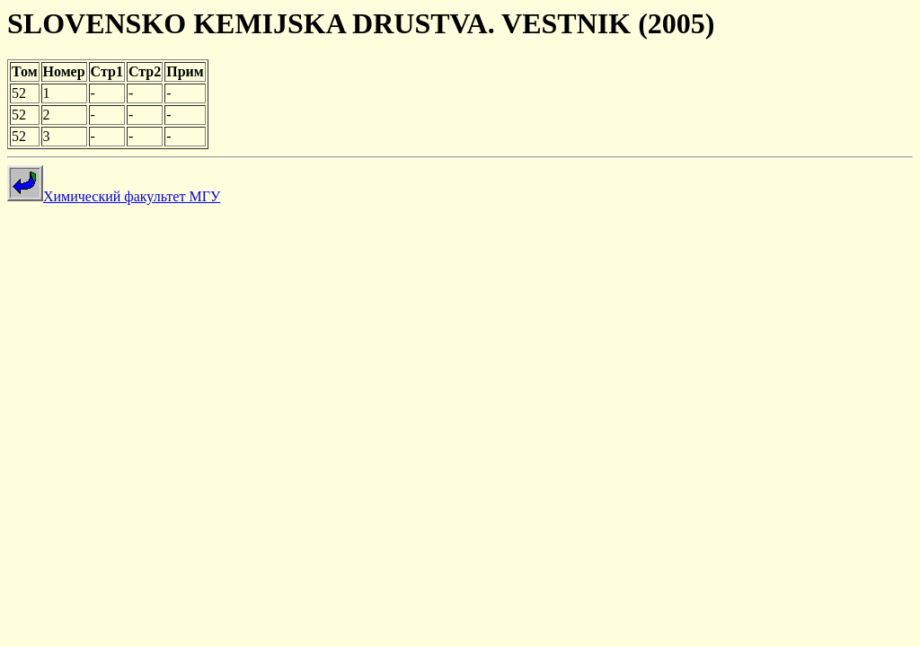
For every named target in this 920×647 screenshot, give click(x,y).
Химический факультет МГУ (113, 196)
